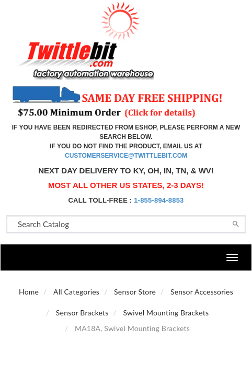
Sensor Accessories (201, 291)
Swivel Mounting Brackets (166, 312)
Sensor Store (135, 291)
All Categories (76, 291)
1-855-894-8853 (159, 200)
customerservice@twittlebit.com (126, 155)
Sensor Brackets (82, 312)
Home (29, 291)
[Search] (236, 223)
